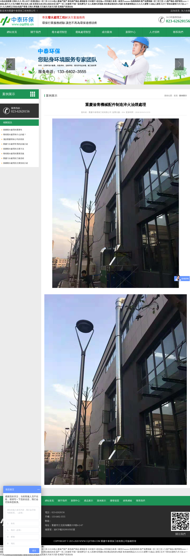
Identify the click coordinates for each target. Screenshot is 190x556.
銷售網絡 (127, 500)
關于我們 (62, 500)
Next (177, 59)
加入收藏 (185, 11)
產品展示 (88, 500)
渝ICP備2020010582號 (64, 529)
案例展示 (183, 95)
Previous (9, 59)
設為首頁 (175, 11)
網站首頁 (49, 500)
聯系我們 (140, 500)
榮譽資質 (114, 500)
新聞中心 (75, 500)
